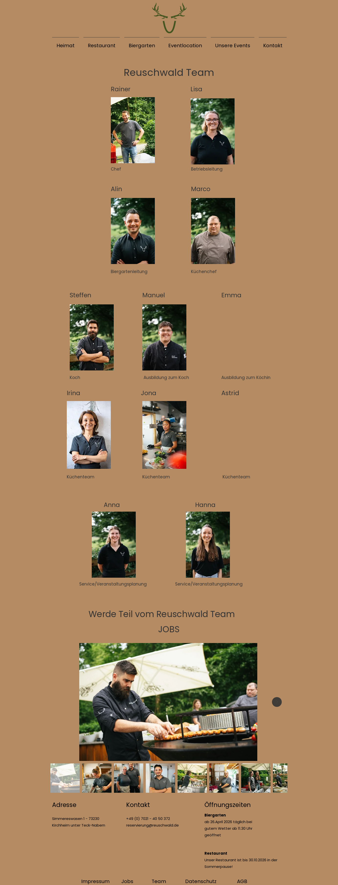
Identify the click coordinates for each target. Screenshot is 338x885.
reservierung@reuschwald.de (152, 825)
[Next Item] (277, 702)
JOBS (169, 629)
